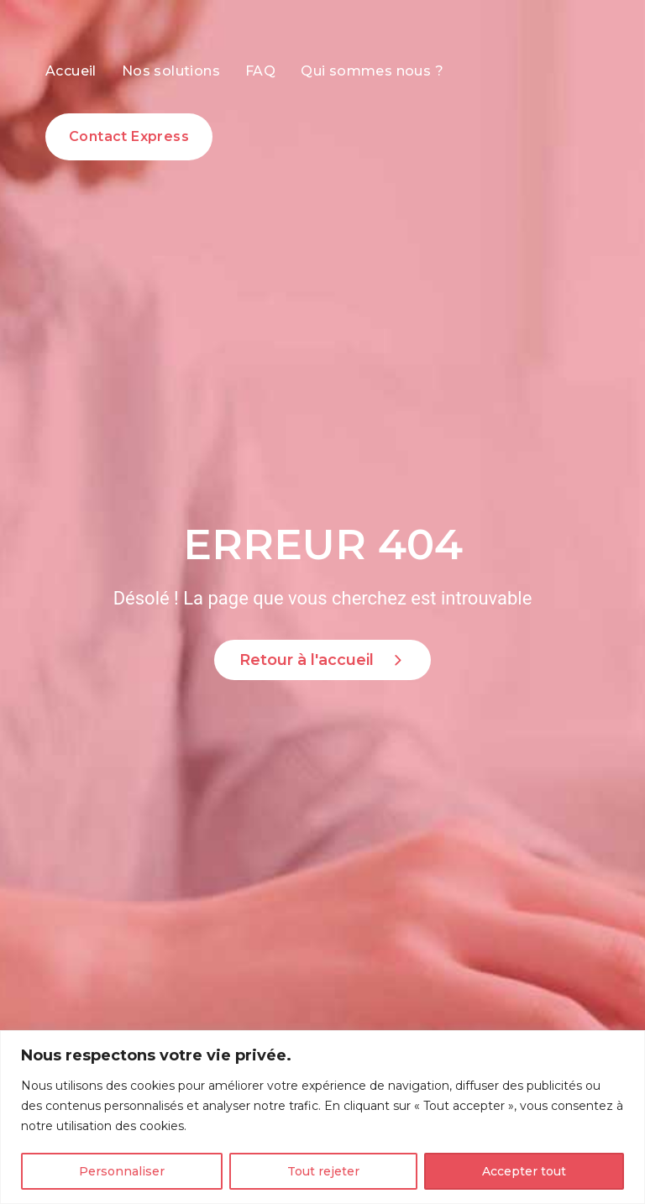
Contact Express (129, 136)
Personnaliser (122, 1171)
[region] (322, 1117)
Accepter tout (524, 1171)
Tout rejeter (323, 1171)
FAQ (260, 71)
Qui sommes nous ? (372, 71)
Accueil (71, 71)
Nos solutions (171, 71)
